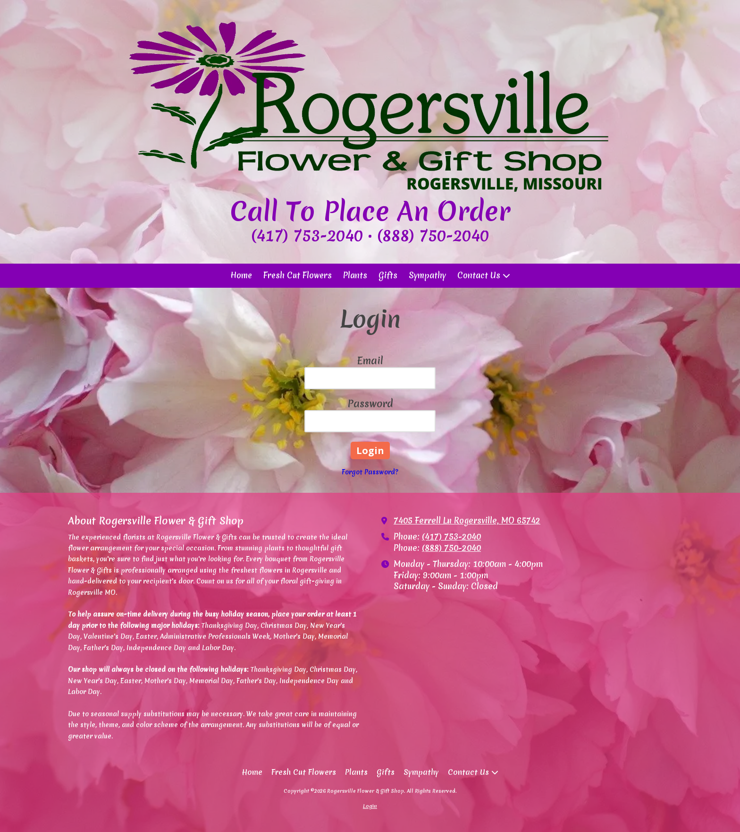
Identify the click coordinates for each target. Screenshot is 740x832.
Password (370, 404)
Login (370, 806)
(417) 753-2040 (451, 536)
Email (370, 361)
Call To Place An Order (370, 211)
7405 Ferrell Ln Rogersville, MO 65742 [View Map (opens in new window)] (467, 520)
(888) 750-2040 (451, 548)
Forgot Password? (370, 472)
